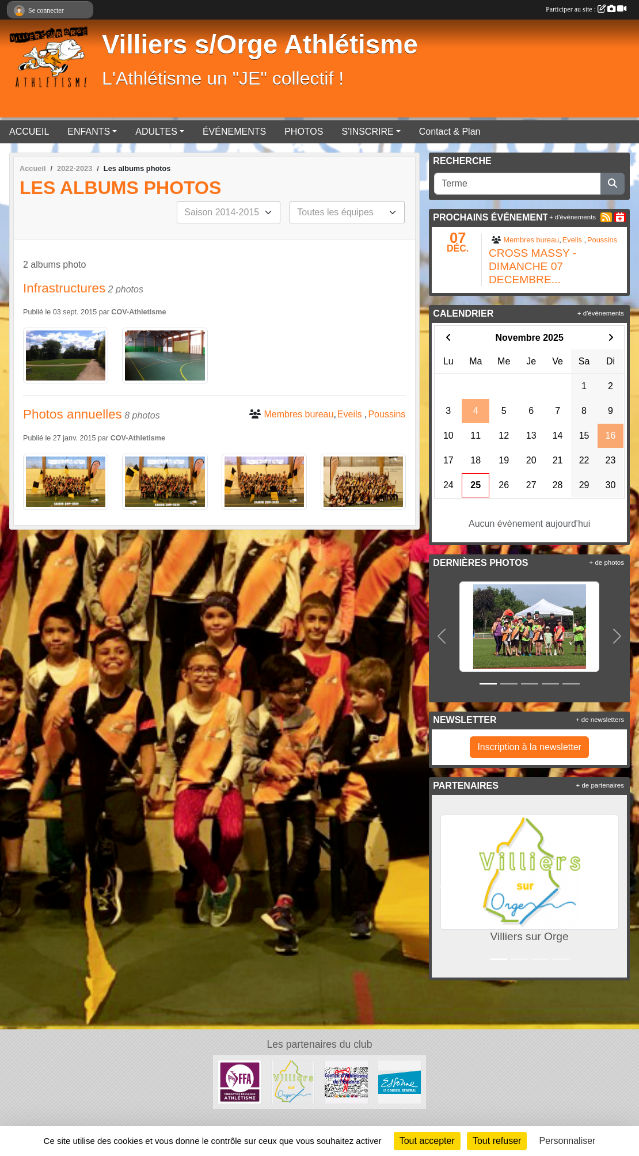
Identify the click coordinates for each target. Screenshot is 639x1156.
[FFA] (240, 1081)
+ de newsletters (600, 719)
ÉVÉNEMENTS (234, 131)
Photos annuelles (72, 414)
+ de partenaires (600, 785)
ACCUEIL (29, 131)
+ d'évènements (572, 217)
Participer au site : (586, 9)
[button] (441, 635)
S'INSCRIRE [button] (367, 131)
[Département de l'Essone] (400, 1081)
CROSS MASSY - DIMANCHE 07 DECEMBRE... (532, 266)
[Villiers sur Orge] (293, 1081)
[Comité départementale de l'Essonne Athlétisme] (346, 1081)
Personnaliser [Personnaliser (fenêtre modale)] (567, 1141)
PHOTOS (303, 131)
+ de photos (606, 562)
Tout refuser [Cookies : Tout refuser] (497, 1141)
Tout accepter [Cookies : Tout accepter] (427, 1141)
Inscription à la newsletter (529, 747)
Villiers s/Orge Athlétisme (260, 44)
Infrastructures (64, 288)
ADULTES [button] (156, 131)
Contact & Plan (450, 131)
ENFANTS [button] (88, 131)
